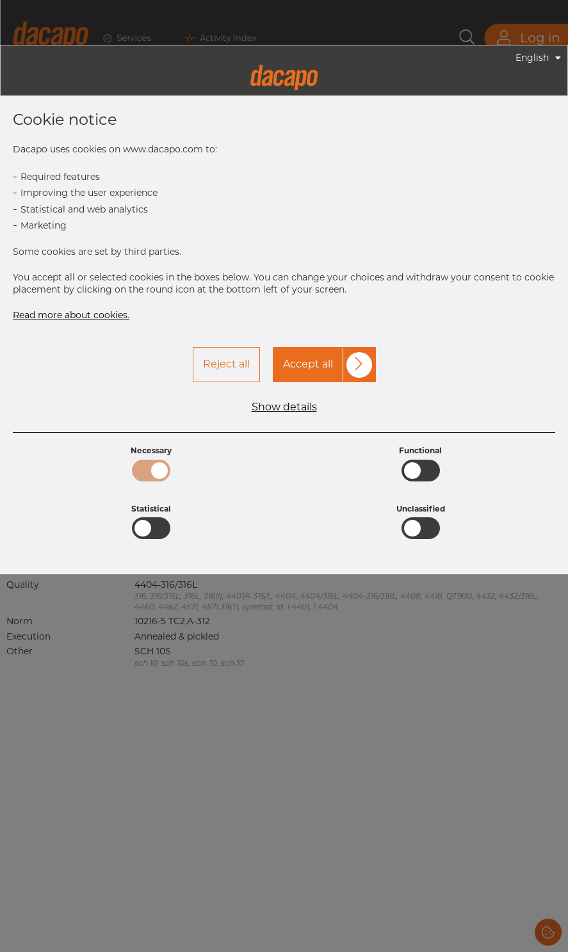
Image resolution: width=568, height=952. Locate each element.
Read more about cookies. (71, 315)
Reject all (226, 364)
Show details (284, 407)
